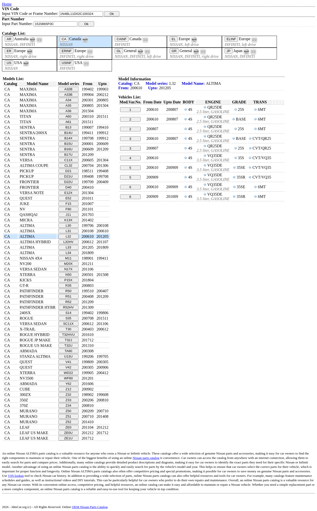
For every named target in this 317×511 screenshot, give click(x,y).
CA (64, 39)
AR (9, 39)
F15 (68, 204)
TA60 (68, 351)
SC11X (68, 324)
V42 (68, 367)
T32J (68, 340)
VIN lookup (16, 476)
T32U (68, 345)
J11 (68, 214)
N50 (68, 274)
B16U (68, 149)
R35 (68, 285)
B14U (68, 133)
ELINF (231, 39)
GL (119, 51)
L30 (68, 225)
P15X (68, 280)
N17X (68, 269)
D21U (68, 176)
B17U (68, 154)
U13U (68, 356)
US (9, 63)
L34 (68, 253)
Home (7, 4)
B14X (68, 138)
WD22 (68, 373)
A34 (68, 100)
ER (9, 51)
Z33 (68, 400)
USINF (67, 63)
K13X (68, 220)
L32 (68, 236)
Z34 (68, 405)
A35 (68, 105)
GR (174, 51)
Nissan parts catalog (146, 458)
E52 (68, 198)
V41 (68, 362)
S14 (68, 313)
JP (229, 51)
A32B (68, 89)
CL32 (68, 165)
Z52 (68, 422)
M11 (68, 258)
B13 (68, 127)
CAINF (122, 39)
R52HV (68, 307)
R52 (68, 302)
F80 (68, 209)
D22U (68, 182)
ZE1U (68, 438)
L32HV (68, 242)
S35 (68, 318)
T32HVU (68, 334)
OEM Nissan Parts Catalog (89, 507)
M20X (68, 264)
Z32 (68, 394)
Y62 (68, 384)
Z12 (68, 389)
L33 (68, 247)
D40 (68, 187)
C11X (68, 160)
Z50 (68, 411)
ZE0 (68, 427)
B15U (68, 144)
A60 (68, 116)
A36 (68, 111)
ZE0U (68, 433)
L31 (68, 231)
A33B (68, 94)
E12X (68, 193)
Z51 (68, 416)
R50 (68, 291)
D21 (68, 171)
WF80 (68, 378)
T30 (68, 329)
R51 (68, 296)
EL (174, 39)
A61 (68, 122)
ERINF (67, 51)
